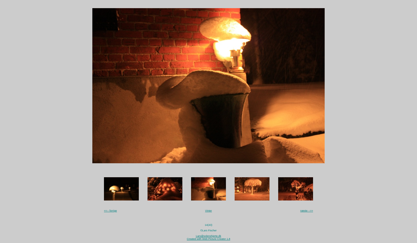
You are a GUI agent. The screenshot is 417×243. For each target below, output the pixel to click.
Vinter (208, 210)
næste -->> (306, 210)
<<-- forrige (110, 210)
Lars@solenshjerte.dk (208, 236)
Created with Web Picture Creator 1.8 (208, 238)
